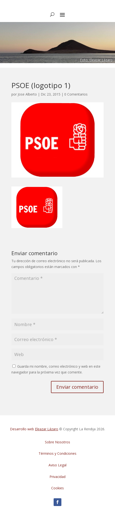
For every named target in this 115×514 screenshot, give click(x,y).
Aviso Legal (57, 465)
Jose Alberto (27, 94)
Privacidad (57, 476)
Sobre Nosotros (57, 442)
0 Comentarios (76, 94)
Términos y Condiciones (57, 453)
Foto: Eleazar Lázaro (96, 60)
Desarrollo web (34, 429)
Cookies (57, 488)
